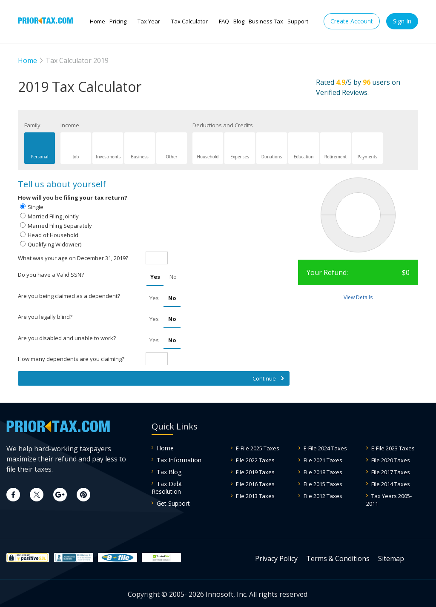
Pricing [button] (117, 21)
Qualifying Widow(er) (54, 244)
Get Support (173, 503)
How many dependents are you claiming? (71, 359)
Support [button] (297, 21)
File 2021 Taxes (323, 460)
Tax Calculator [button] (189, 21)
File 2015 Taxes (323, 484)
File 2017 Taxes (390, 472)
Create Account (351, 21)
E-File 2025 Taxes (257, 448)
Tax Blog (169, 472)
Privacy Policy (276, 558)
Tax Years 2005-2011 (389, 499)
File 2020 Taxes (390, 460)
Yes (155, 277)
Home (97, 21)
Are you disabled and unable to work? (67, 338)
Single (35, 207)
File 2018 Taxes (323, 472)
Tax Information (179, 460)
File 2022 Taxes (255, 460)
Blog (238, 21)
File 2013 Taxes (255, 496)
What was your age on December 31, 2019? (73, 258)
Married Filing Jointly (53, 216)
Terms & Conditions (338, 558)
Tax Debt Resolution (167, 487)
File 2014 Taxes (390, 484)
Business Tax (266, 21)
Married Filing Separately (60, 225)
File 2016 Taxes (255, 484)
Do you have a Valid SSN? (51, 274)
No (173, 277)
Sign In (402, 21)
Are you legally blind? (45, 317)
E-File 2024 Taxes (325, 448)
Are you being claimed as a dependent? (69, 296)
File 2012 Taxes (323, 496)
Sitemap (391, 558)
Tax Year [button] (149, 21)
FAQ (224, 21)
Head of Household (53, 235)
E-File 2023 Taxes (393, 448)
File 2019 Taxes (255, 472)
